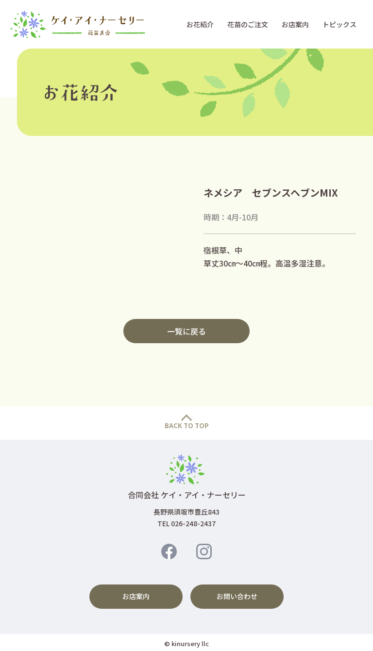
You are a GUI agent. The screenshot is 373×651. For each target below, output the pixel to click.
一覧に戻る (186, 331)
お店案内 (295, 24)
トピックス (339, 24)
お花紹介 (200, 24)
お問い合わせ (237, 595)
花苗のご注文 (247, 24)
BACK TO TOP (187, 425)
